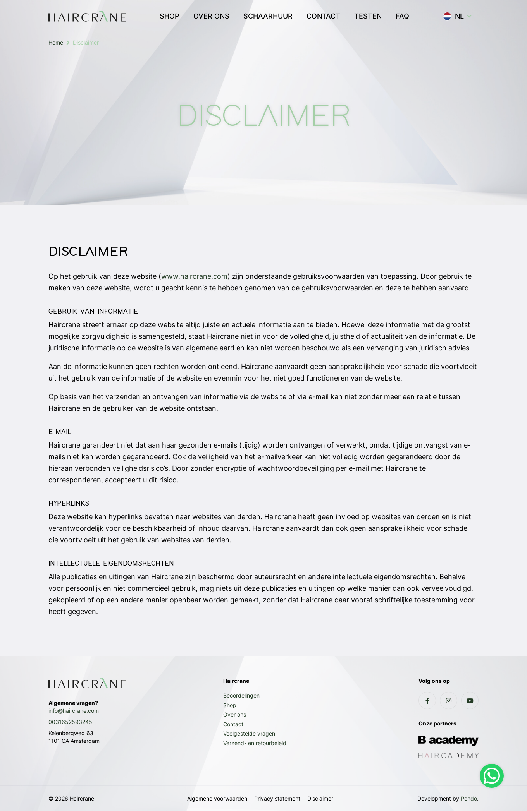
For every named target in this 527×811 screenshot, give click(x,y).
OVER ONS (211, 16)
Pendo (469, 798)
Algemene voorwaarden (217, 798)
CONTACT (323, 16)
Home (55, 42)
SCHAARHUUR (268, 16)
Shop (229, 705)
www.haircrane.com (194, 276)
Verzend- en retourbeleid (254, 743)
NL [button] (453, 16)
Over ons (234, 714)
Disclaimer (320, 798)
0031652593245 (70, 721)
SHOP (169, 16)
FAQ (402, 16)
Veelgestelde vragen (249, 733)
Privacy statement (277, 798)
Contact (233, 724)
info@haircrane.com (73, 710)
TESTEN (368, 16)
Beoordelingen (241, 695)
